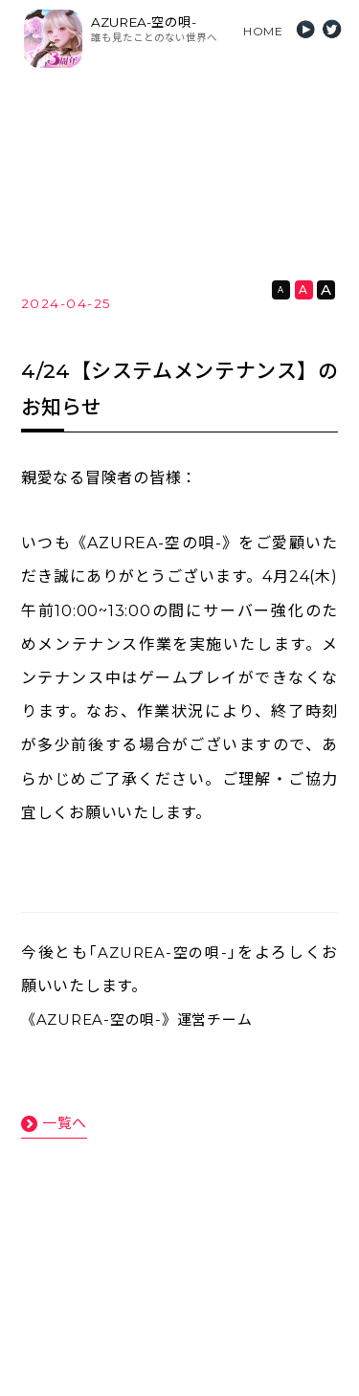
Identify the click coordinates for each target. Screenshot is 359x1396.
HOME (262, 31)
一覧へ (64, 1123)
